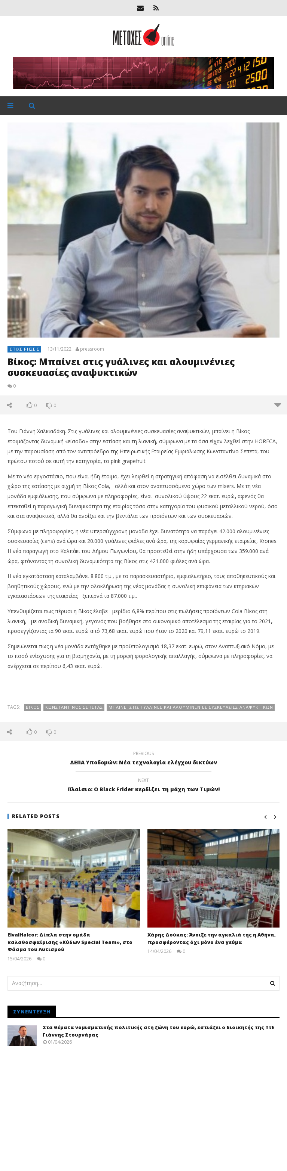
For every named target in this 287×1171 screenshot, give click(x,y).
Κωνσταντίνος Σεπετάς (74, 707)
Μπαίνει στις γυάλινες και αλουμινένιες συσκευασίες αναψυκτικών (191, 707)
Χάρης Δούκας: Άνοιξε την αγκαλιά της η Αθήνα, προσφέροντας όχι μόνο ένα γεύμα (211, 938)
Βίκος (33, 707)
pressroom (92, 349)
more (277, 405)
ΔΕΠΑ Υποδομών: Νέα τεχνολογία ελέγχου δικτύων (143, 759)
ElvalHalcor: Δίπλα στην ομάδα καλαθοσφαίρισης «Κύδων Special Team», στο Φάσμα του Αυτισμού (69, 942)
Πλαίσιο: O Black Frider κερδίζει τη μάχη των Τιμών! (143, 786)
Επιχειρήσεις (25, 349)
